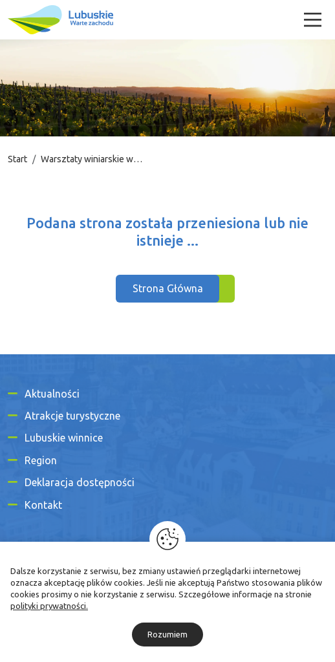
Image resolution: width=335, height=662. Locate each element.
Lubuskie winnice (64, 437)
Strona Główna (168, 288)
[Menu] (312, 19)
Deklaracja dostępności (80, 482)
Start (17, 159)
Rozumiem (167, 634)
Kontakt (43, 505)
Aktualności (52, 394)
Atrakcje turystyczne (72, 416)
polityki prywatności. (49, 605)
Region (41, 460)
